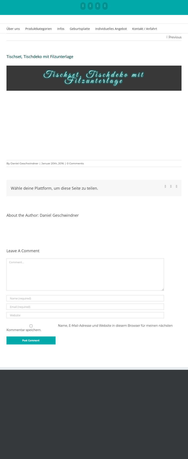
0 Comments (75, 163)
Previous (175, 37)
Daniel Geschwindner (24, 163)
